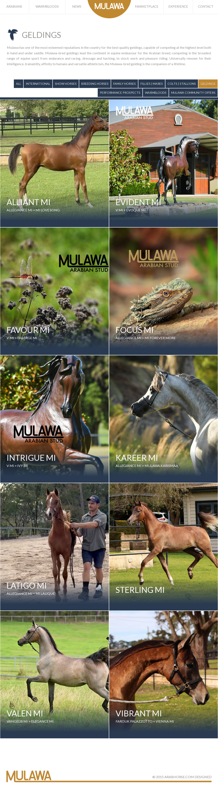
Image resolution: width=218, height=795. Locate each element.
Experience (178, 6)
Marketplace (146, 6)
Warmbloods (47, 6)
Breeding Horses (95, 83)
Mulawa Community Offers (193, 92)
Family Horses (124, 83)
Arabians (14, 6)
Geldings (208, 83)
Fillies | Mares (152, 83)
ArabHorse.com (179, 777)
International (38, 83)
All (18, 83)
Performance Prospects (120, 92)
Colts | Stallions (182, 83)
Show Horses (66, 83)
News (76, 6)
